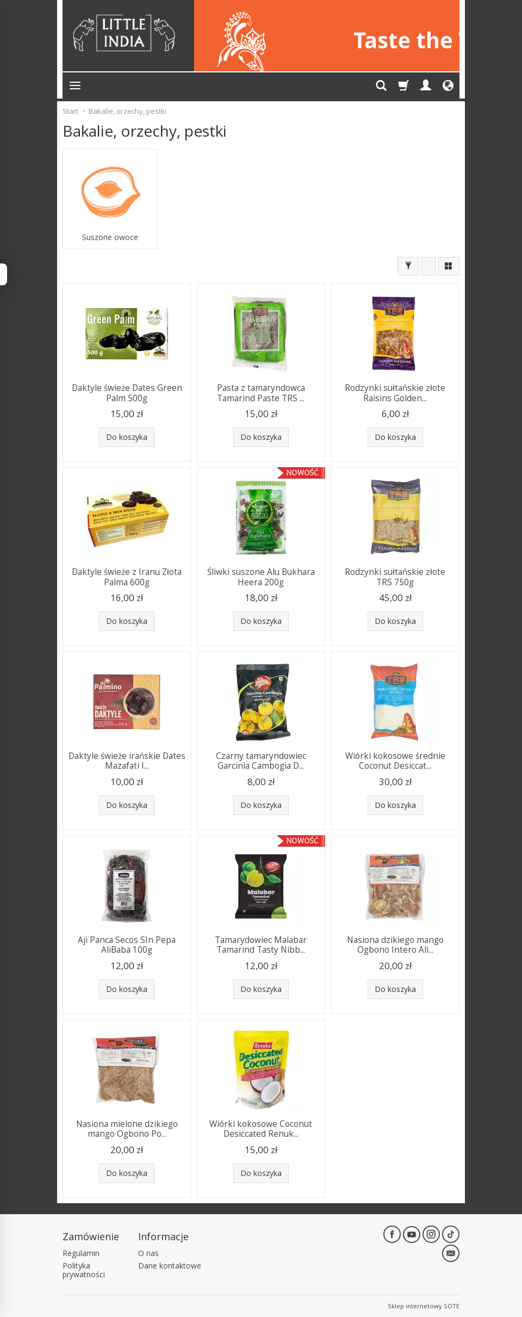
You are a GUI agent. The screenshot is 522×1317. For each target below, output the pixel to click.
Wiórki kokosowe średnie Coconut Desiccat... (395, 760)
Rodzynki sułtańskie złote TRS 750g (395, 576)
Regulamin (81, 1253)
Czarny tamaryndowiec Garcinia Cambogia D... (261, 760)
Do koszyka (126, 437)
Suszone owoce (110, 237)
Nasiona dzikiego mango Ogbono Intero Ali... (395, 944)
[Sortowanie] (428, 266)
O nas (148, 1253)
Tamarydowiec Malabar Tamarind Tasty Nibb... (261, 944)
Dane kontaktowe (169, 1265)
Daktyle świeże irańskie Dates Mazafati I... (127, 760)
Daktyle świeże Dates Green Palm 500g (127, 392)
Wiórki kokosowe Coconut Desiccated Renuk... (260, 1129)
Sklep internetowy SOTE (423, 1306)
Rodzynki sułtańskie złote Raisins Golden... (395, 392)
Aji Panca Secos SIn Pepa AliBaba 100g (127, 944)
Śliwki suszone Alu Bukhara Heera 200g (261, 576)
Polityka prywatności (84, 1270)
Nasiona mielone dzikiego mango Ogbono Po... (127, 1129)
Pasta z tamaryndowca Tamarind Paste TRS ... (261, 392)
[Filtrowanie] (408, 266)
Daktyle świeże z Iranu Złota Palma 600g (127, 576)
